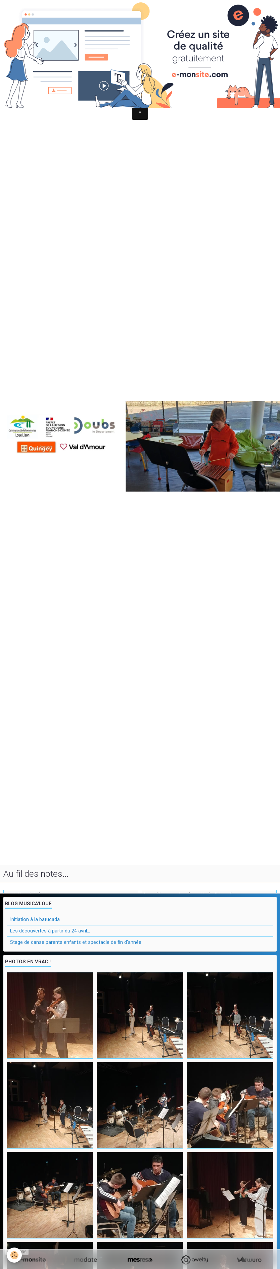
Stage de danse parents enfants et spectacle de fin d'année (75, 942)
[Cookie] (14, 1255)
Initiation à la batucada (35, 919)
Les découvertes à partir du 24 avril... (50, 931)
